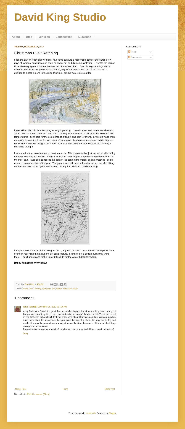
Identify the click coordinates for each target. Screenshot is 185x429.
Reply (25, 333)
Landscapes (64, 36)
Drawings (84, 36)
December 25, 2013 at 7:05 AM (52, 307)
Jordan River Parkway (31, 289)
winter (75, 289)
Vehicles (44, 36)
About (16, 36)
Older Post (110, 389)
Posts (132, 52)
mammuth (91, 413)
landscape (46, 289)
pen (53, 289)
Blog (29, 36)
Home (65, 389)
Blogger (112, 413)
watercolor (67, 289)
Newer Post (20, 389)
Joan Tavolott (29, 307)
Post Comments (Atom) (38, 394)
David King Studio (60, 17)
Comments (134, 57)
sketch (59, 289)
